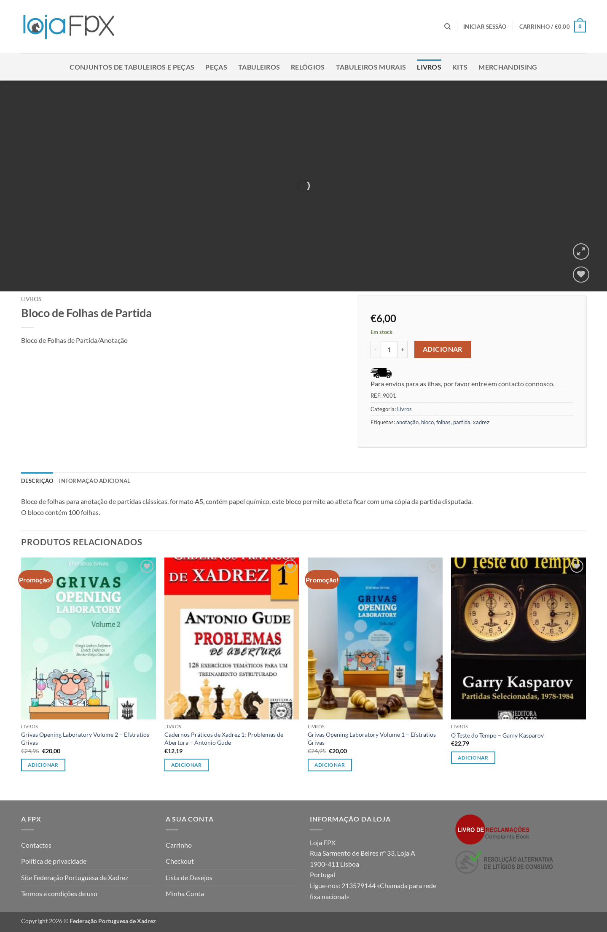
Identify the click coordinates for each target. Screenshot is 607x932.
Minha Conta (185, 893)
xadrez (481, 422)
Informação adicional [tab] (94, 480)
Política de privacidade (53, 861)
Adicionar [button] (43, 765)
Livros (429, 67)
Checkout (180, 861)
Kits (459, 67)
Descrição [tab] (37, 480)
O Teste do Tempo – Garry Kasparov (497, 735)
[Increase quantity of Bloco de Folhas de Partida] (403, 349)
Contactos (36, 845)
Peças (216, 67)
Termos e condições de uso (59, 893)
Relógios (308, 67)
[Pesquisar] (447, 27)
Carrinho (179, 845)
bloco (427, 422)
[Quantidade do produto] (389, 349)
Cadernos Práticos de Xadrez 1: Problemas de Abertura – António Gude (223, 738)
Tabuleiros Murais (371, 67)
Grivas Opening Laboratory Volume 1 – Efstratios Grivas (372, 738)
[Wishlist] (581, 275)
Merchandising (507, 67)
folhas (443, 422)
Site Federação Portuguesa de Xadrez (74, 877)
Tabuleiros (259, 67)
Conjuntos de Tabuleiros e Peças (132, 67)
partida (461, 422)
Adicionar (442, 349)
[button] (485, 26)
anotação (407, 422)
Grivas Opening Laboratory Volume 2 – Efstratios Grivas (85, 738)
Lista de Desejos (189, 877)
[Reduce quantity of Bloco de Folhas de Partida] (376, 349)
